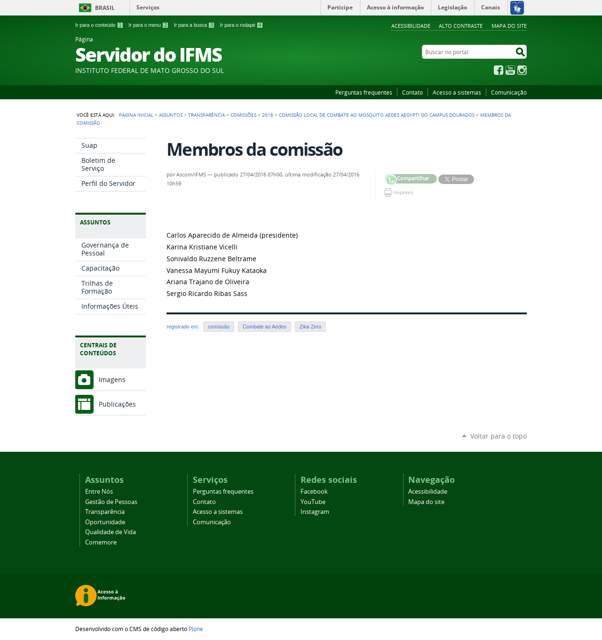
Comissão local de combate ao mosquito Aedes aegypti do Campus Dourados (377, 115)
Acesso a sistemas (457, 92)
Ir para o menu (148, 25)
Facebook (498, 70)
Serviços (147, 7)
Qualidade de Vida (110, 532)
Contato (412, 92)
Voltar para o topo (498, 436)
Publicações (117, 404)
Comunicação (509, 92)
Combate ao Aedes (264, 326)
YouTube (510, 70)
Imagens (112, 379)
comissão (219, 326)
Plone (196, 628)
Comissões (243, 115)
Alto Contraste (461, 25)
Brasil (105, 8)
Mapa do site (509, 25)
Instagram (522, 70)
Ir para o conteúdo (99, 25)
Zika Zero (310, 326)
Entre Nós (99, 492)
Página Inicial (136, 115)
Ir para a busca (194, 25)
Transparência (206, 115)
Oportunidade (105, 522)
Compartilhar (391, 180)
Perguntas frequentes (363, 92)
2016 (267, 115)
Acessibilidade (410, 25)
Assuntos (170, 115)
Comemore (101, 542)
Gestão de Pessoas (111, 502)
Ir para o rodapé (241, 25)
